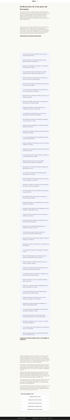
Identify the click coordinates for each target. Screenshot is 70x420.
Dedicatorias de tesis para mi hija (35, 403)
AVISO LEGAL (50, 418)
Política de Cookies (35, 418)
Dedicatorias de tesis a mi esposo (35, 400)
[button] (38, 1)
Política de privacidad (43, 418)
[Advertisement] (37, 23)
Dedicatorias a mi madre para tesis (35, 406)
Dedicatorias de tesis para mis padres (35, 409)
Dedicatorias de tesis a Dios (35, 396)
